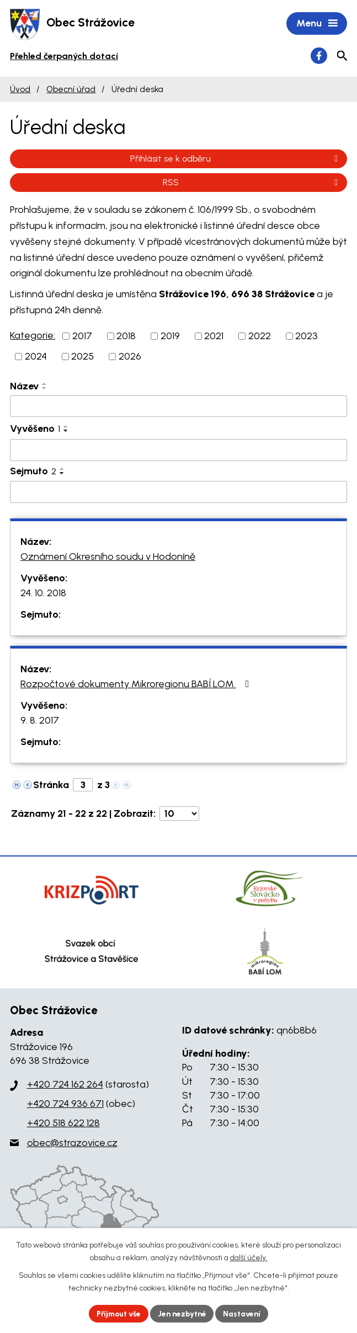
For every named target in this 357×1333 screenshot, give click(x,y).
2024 (36, 357)
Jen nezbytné (183, 1313)
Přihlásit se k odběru (236, 159)
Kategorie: (32, 336)
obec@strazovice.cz (72, 1143)
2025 (82, 357)
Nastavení (244, 1313)
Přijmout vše (117, 1313)
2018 (126, 336)
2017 (82, 336)
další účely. (249, 1257)
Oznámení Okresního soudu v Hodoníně (107, 558)
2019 (170, 336)
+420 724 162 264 (65, 1085)
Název (24, 387)
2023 (306, 336)
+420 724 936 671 (65, 1105)
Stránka (51, 786)
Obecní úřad (70, 89)
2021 (213, 336)
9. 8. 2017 (39, 721)
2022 (259, 336)
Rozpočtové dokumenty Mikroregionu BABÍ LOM (137, 685)
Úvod (20, 89)
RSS (252, 183)
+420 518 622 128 (63, 1124)
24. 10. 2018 (43, 594)
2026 (130, 357)
